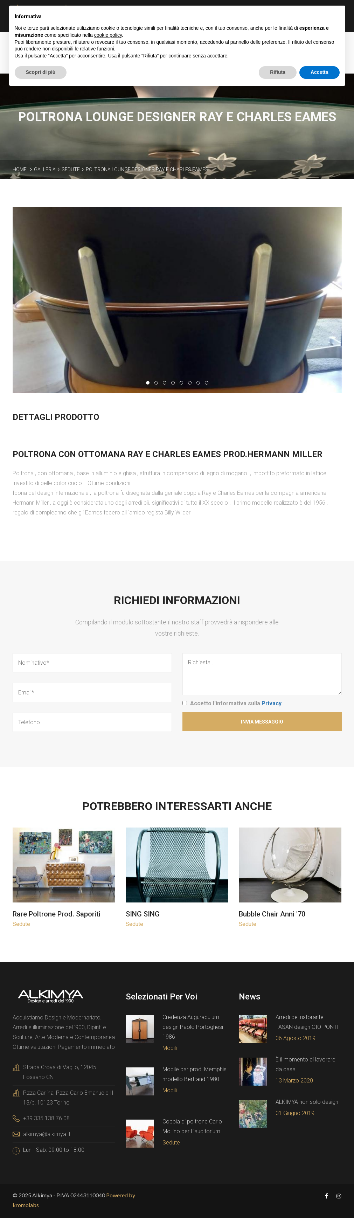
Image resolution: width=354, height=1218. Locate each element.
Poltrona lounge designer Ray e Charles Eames (147, 169)
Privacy (272, 703)
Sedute (71, 169)
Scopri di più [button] (41, 72)
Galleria (45, 169)
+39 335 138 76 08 (46, 1118)
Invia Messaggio (262, 722)
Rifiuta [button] (277, 72)
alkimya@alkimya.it (46, 1134)
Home (20, 169)
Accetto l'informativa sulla (236, 703)
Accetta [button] (319, 72)
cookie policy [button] (108, 35)
